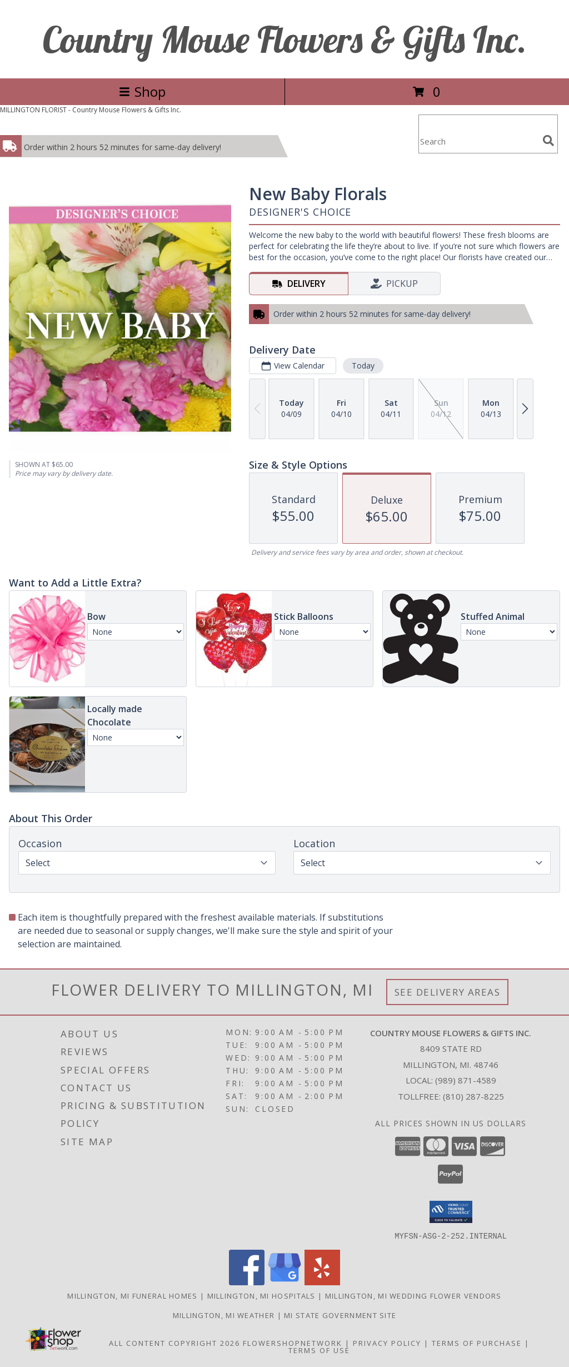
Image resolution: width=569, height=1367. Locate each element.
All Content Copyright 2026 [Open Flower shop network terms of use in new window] (174, 1343)
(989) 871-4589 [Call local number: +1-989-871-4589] (465, 1080)
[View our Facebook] (246, 1281)
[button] (451, 1212)
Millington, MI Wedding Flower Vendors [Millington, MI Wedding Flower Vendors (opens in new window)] (413, 1295)
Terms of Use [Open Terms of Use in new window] (319, 1350)
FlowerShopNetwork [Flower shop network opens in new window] (292, 1343)
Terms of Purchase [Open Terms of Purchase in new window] (477, 1343)
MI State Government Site (340, 1315)
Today (363, 365)
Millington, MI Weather (224, 1315)
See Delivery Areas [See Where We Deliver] (448, 992)
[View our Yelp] (322, 1281)
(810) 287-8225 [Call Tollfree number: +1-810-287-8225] (473, 1096)
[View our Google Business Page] (284, 1281)
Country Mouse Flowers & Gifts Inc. (285, 39)
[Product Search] (478, 141)
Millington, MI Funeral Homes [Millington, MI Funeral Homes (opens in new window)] (132, 1295)
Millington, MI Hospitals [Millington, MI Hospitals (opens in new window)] (261, 1295)
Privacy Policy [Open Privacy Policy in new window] (387, 1343)
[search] (548, 141)
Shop (142, 91)
